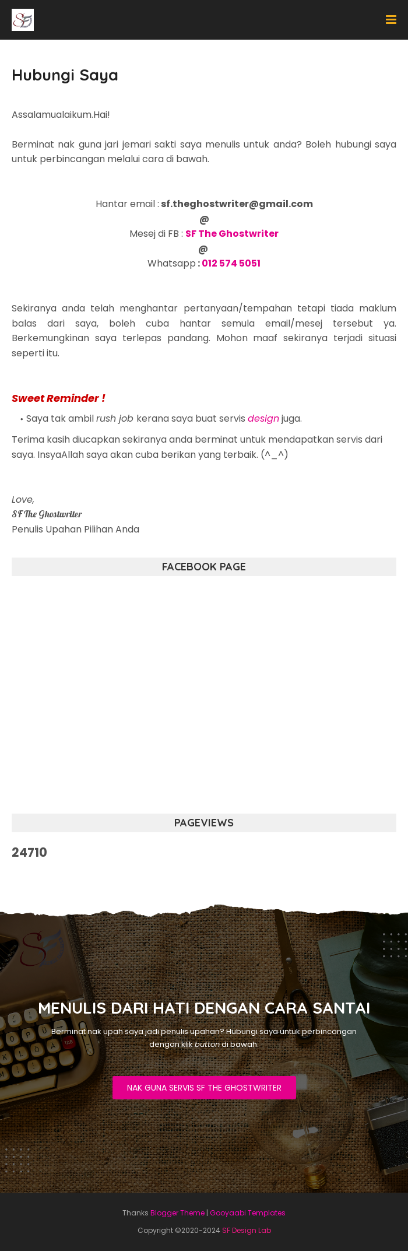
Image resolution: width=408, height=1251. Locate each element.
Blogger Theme (177, 1213)
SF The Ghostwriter (232, 233)
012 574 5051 (231, 263)
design (263, 418)
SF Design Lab (246, 1230)
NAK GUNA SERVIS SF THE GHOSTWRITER (204, 1088)
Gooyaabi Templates (248, 1213)
